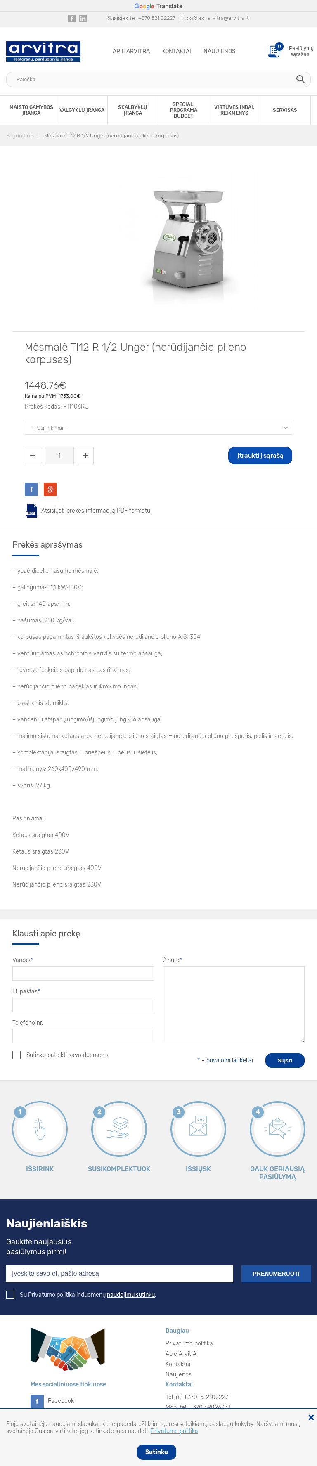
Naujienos (219, 51)
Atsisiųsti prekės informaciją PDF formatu (95, 510)
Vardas (22, 960)
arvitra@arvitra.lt (228, 18)
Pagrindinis (20, 135)
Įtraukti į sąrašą (260, 455)
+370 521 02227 (156, 18)
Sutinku (156, 1452)
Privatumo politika (189, 1343)
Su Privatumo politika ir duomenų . (81, 1294)
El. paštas (26, 991)
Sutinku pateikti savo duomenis (60, 1055)
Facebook (61, 1401)
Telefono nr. (27, 1022)
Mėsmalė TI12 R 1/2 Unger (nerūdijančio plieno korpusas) (111, 135)
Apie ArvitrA (131, 51)
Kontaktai (176, 51)
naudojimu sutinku (131, 1294)
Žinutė (172, 960)
